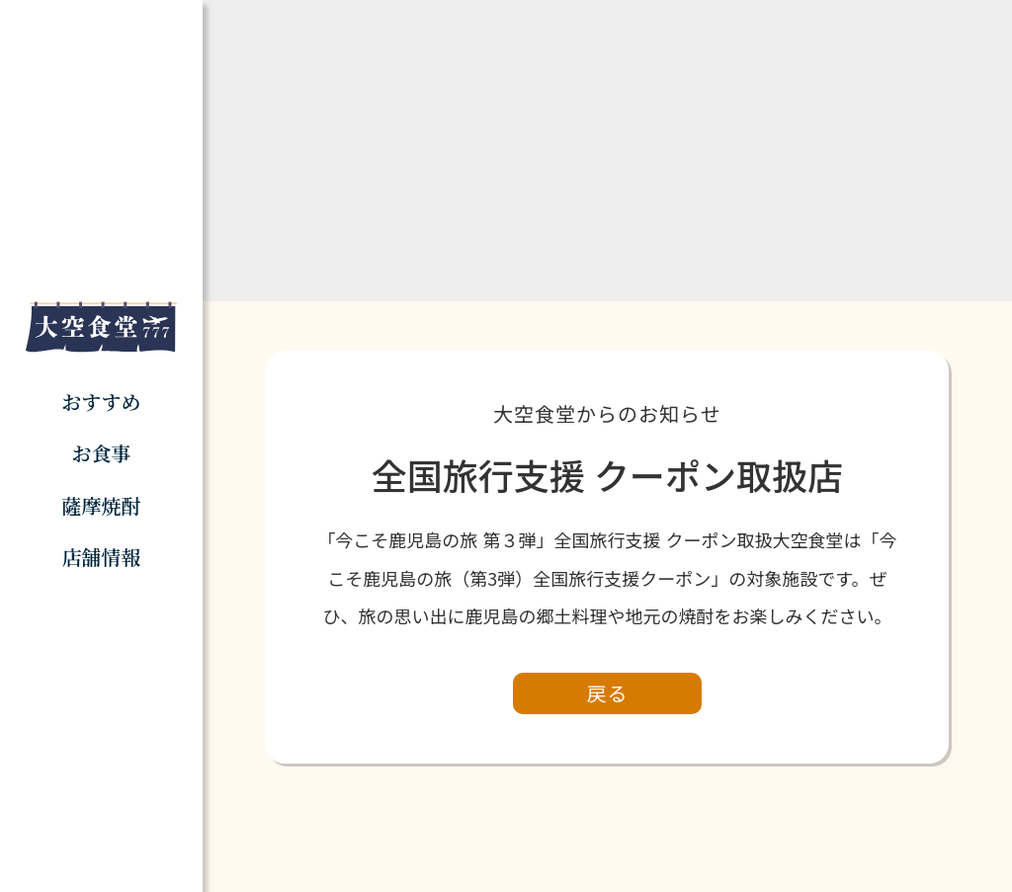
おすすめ (100, 401)
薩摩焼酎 (100, 505)
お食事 (100, 453)
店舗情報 (100, 556)
